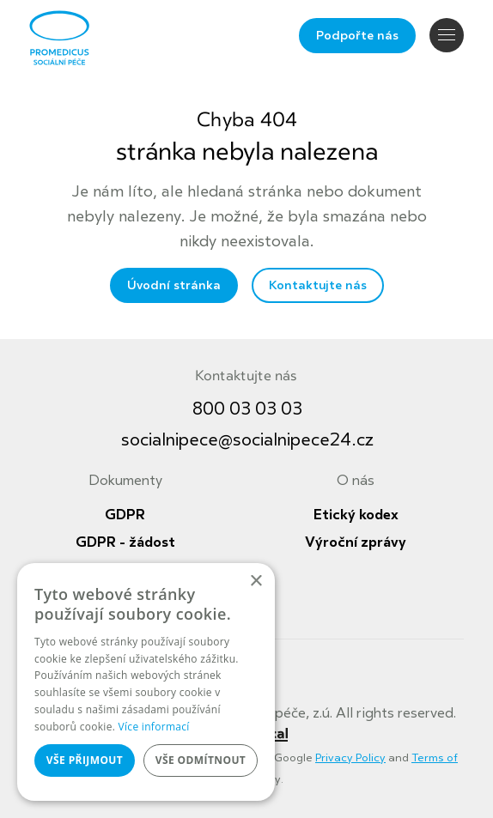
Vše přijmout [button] (84, 760)
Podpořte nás (357, 35)
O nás (355, 480)
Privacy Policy (350, 758)
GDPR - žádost (125, 542)
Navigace (446, 34)
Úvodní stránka (174, 285)
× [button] (255, 581)
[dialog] (146, 682)
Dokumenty (125, 480)
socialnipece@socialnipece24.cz (247, 440)
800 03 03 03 (247, 409)
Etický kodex (356, 515)
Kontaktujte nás (318, 285)
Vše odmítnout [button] (200, 760)
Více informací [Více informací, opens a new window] (154, 726)
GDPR (125, 515)
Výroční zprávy (355, 542)
